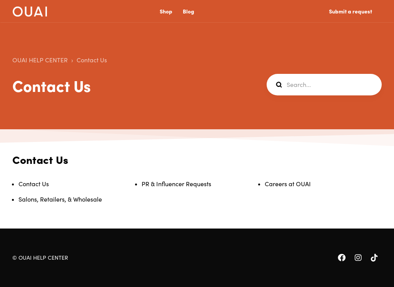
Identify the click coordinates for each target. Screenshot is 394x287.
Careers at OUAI (288, 184)
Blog (188, 11)
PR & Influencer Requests (176, 184)
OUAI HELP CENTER (40, 60)
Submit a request (350, 11)
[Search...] (324, 84)
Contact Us (92, 60)
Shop (166, 11)
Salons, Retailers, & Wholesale (60, 199)
